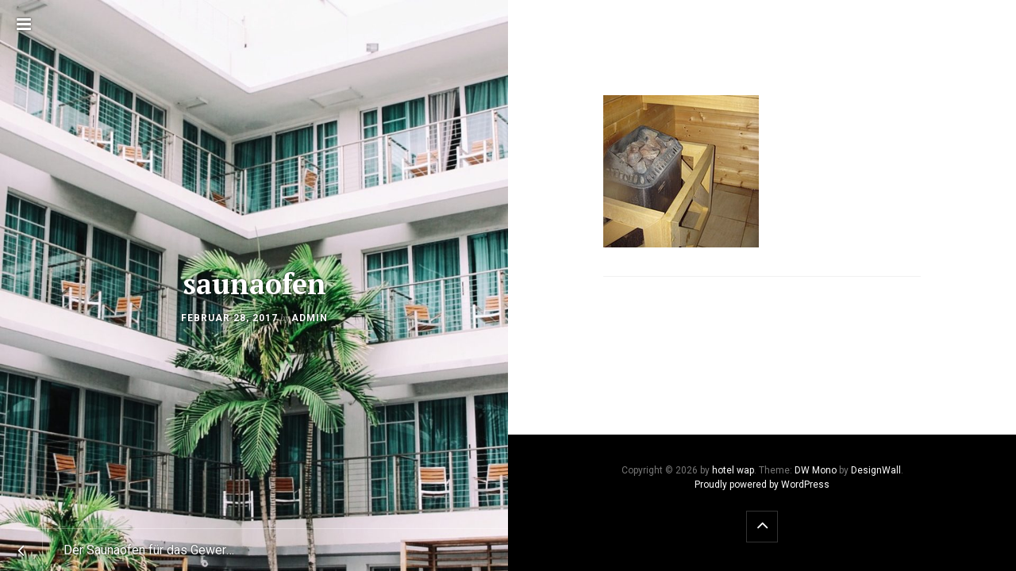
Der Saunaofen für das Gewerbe (152, 550)
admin (309, 318)
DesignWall (876, 470)
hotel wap (733, 470)
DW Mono (816, 470)
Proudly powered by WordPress (762, 484)
